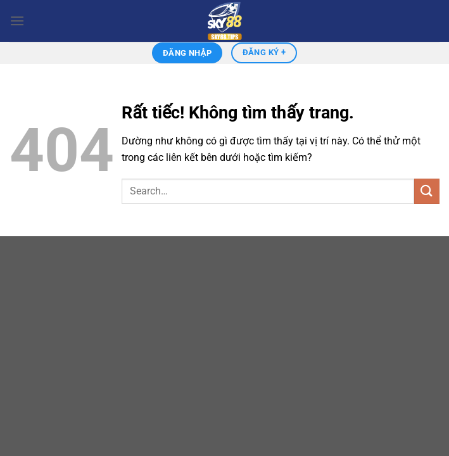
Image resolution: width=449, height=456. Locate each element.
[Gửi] (427, 191)
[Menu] (17, 20)
